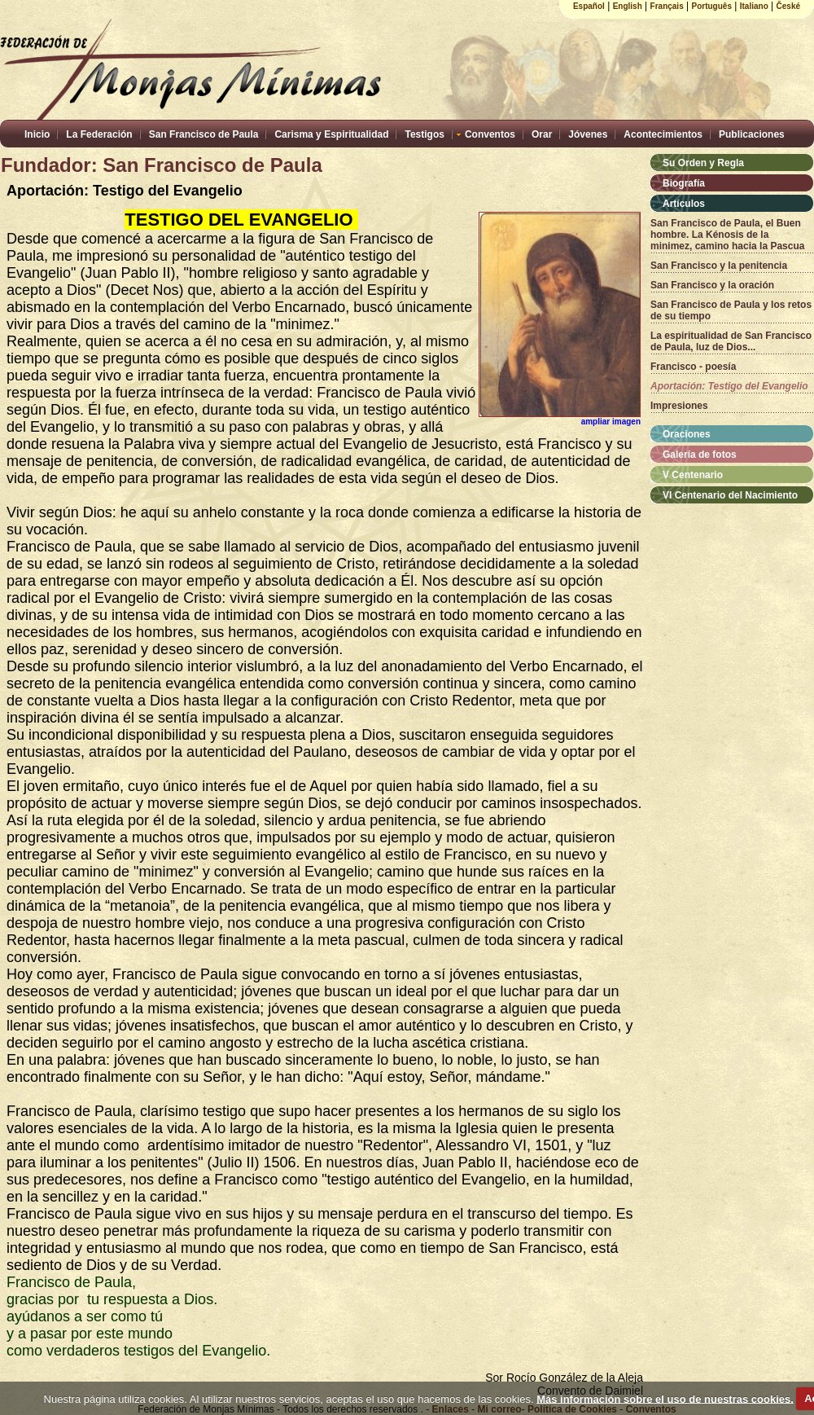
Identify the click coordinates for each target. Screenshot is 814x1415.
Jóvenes (587, 134)
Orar (542, 134)
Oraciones (687, 434)
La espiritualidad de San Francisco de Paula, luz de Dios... (731, 341)
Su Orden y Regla (703, 163)
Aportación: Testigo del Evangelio (729, 386)
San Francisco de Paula (204, 134)
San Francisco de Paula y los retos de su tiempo (731, 310)
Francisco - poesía (693, 366)
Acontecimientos (663, 134)
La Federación (99, 134)
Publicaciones (752, 134)
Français (667, 6)
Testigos (424, 134)
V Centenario (693, 475)
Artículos (684, 203)
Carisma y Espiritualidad (331, 134)
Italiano (754, 6)
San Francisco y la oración (712, 285)
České (788, 6)
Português (712, 6)
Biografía (684, 183)
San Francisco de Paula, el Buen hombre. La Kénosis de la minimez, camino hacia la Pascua (727, 235)
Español (589, 6)
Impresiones (679, 405)
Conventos (490, 134)
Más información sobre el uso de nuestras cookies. (665, 1398)
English (627, 6)
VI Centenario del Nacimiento (730, 495)
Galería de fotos (700, 454)
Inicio (37, 134)
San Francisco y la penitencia (718, 265)
